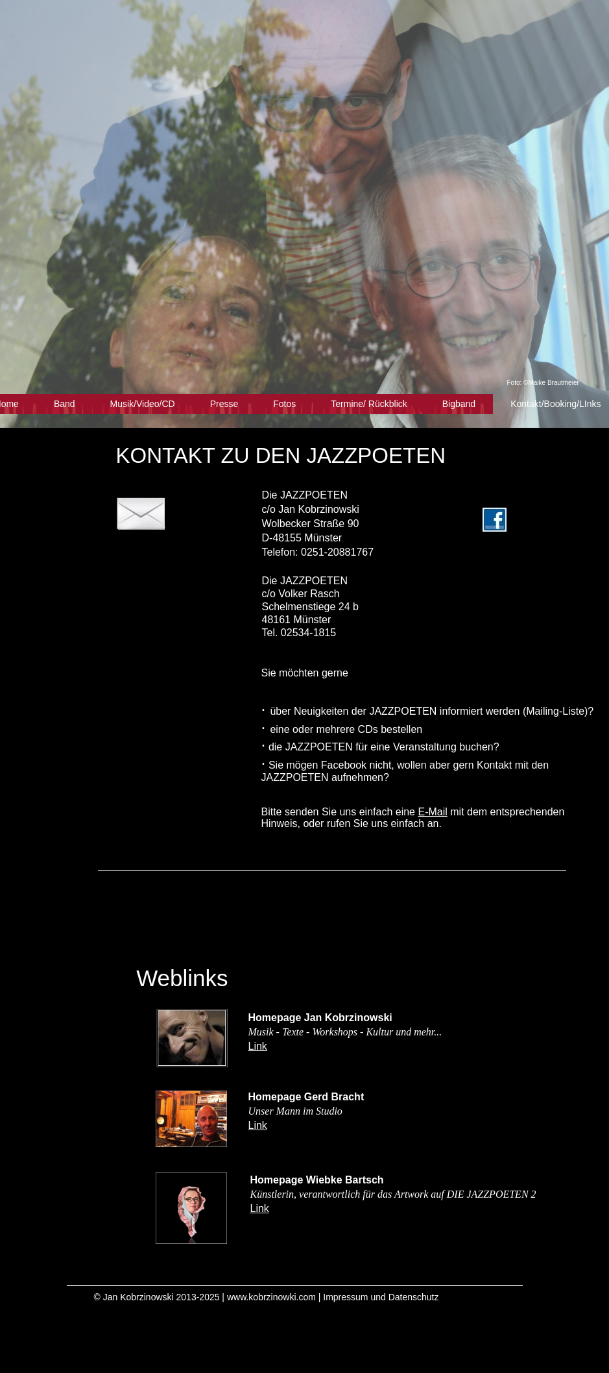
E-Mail (432, 811)
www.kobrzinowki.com (271, 1297)
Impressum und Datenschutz (380, 1297)
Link (257, 1046)
